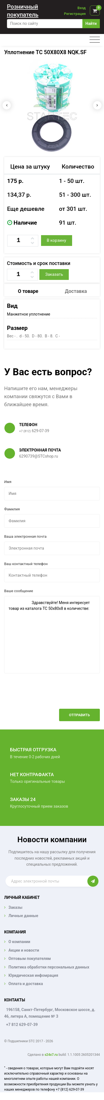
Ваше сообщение (18, 591)
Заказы (15, 907)
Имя (7, 482)
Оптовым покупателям (29, 958)
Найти (91, 23)
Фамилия (12, 509)
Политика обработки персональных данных (48, 967)
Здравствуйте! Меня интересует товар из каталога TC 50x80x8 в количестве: (52, 634)
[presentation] (58, 695)
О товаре (28, 291)
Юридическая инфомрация (33, 975)
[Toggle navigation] (95, 40)
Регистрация (75, 14)
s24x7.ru (51, 1055)
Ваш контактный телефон (26, 564)
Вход (81, 8)
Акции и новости (23, 950)
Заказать (54, 274)
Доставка (76, 291)
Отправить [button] (79, 715)
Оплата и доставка (25, 983)
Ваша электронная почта (25, 536)
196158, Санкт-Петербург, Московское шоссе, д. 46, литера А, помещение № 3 (49, 1012)
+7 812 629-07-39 (22, 1024)
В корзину (56, 240)
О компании (19, 941)
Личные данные (23, 915)
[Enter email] (46, 881)
